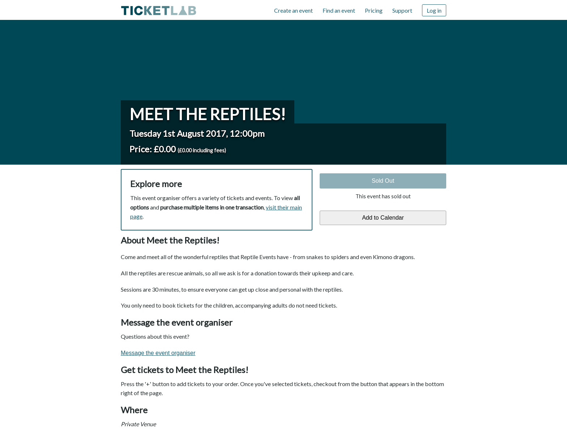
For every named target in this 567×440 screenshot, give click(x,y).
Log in (434, 10)
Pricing (374, 10)
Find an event (339, 10)
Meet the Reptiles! (207, 114)
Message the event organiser (158, 353)
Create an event (293, 10)
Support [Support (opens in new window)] (402, 10)
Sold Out (383, 181)
